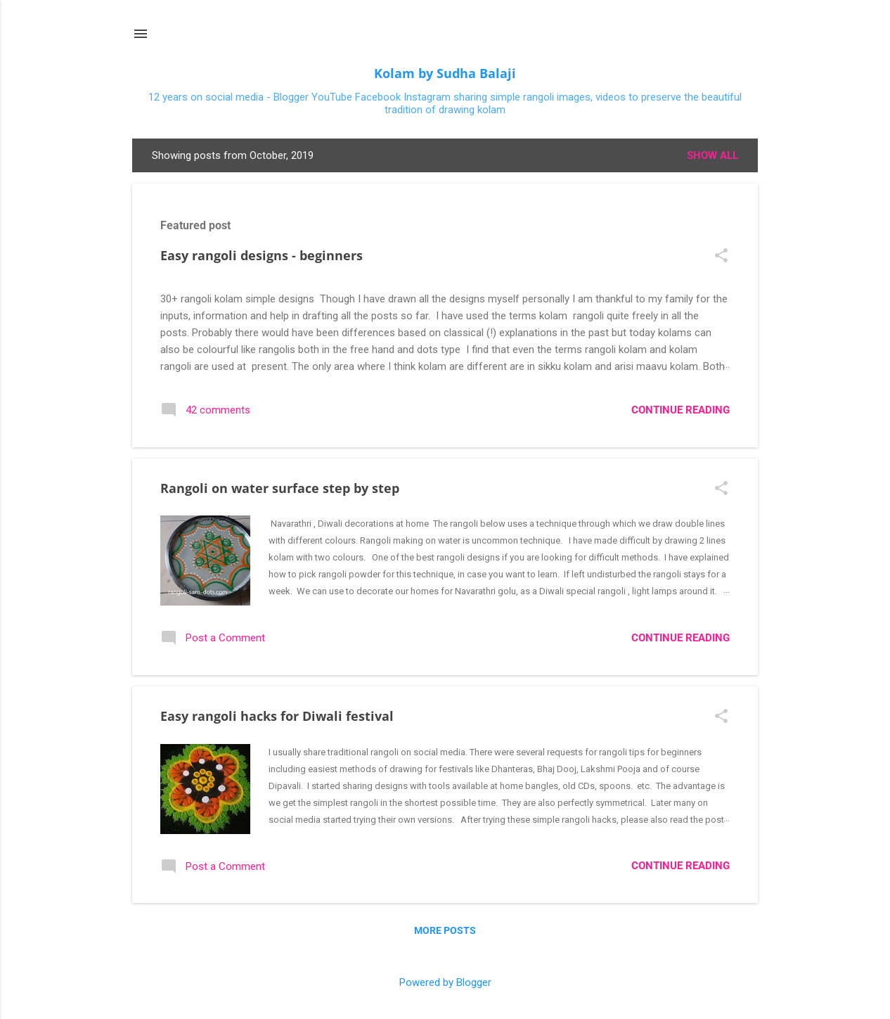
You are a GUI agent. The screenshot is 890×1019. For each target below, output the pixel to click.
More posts (445, 930)
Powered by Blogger (445, 982)
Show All (712, 155)
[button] (721, 257)
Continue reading (680, 410)
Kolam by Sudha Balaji (445, 73)
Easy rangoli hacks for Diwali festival (277, 715)
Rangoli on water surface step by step (279, 488)
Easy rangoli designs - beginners (261, 255)
